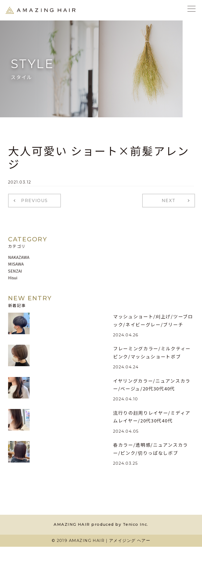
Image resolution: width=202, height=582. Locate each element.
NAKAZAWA (18, 257)
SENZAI (15, 271)
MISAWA (16, 264)
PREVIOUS (34, 200)
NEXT (169, 200)
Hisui (12, 277)
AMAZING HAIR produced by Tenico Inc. (101, 524)
